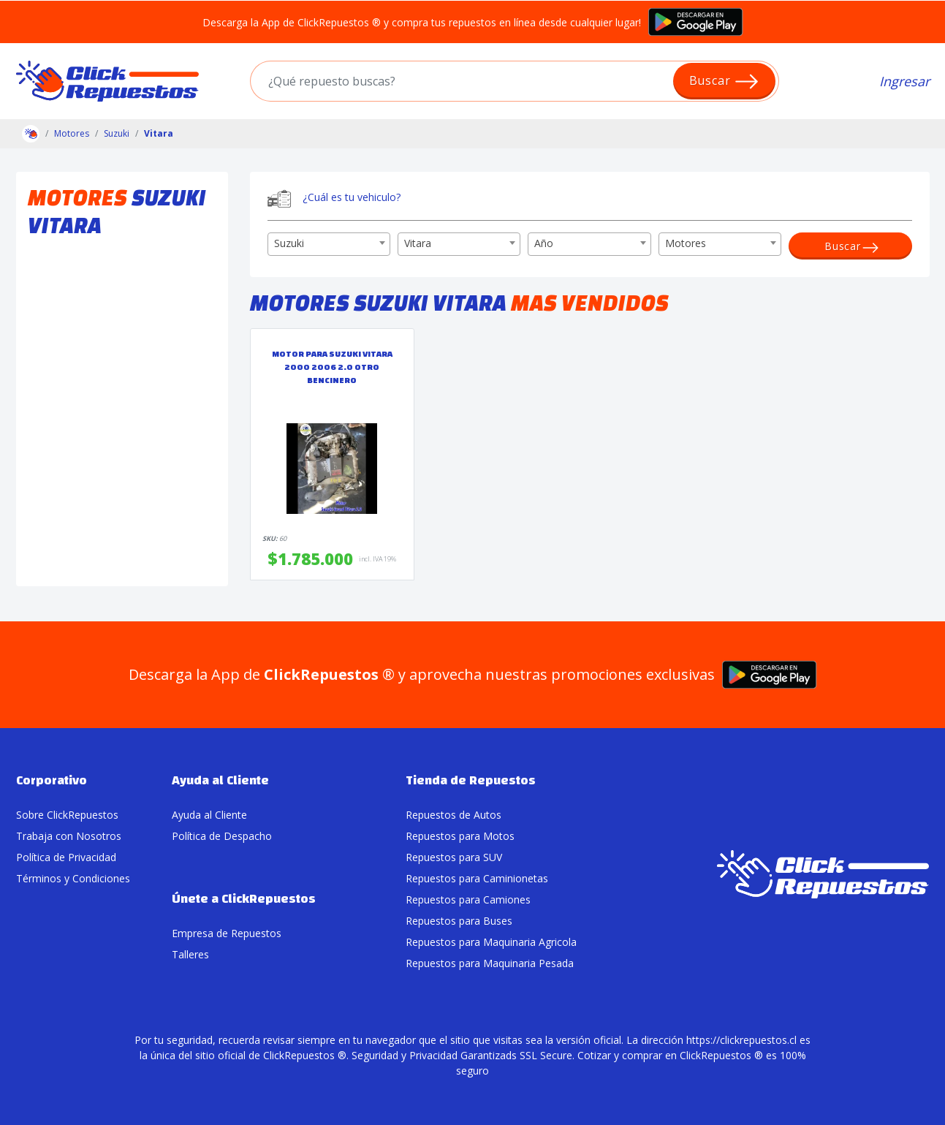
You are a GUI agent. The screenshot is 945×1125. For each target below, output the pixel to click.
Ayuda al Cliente (209, 815)
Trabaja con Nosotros (68, 836)
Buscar (724, 81)
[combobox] (328, 244)
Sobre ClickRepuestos (67, 815)
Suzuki (116, 133)
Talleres (190, 954)
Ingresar (904, 81)
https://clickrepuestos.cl (741, 1040)
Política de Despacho (222, 836)
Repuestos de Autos (453, 815)
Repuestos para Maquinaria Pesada (490, 963)
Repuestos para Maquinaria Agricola (491, 942)
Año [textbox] (543, 243)
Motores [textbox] (685, 243)
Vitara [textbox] (417, 243)
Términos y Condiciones (73, 878)
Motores (71, 133)
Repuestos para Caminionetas (477, 878)
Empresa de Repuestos (226, 933)
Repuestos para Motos (460, 836)
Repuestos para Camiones (468, 899)
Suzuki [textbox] (289, 243)
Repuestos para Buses (459, 921)
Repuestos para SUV (454, 857)
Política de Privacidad (66, 857)
